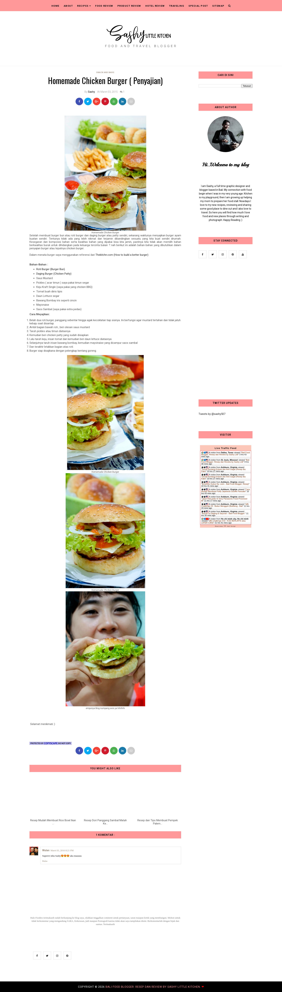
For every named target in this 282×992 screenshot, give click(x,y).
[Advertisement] (226, 329)
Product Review (129, 5)
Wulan (45, 850)
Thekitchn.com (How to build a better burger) (121, 254)
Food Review (104, 5)
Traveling (176, 5)
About (68, 5)
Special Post (198, 5)
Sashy (91, 91)
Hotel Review (155, 5)
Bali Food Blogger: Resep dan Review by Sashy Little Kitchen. (154, 986)
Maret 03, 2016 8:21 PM (62, 850)
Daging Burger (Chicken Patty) (53, 273)
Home (55, 5)
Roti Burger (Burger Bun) (50, 269)
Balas (44, 861)
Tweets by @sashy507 (212, 414)
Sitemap (218, 5)
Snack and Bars (105, 72)
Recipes (84, 5)
